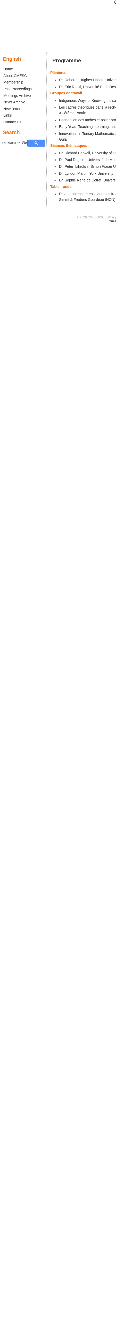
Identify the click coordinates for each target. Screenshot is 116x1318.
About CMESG (15, 76)
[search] (14, 143)
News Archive (14, 102)
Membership (13, 82)
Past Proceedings (17, 89)
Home (8, 69)
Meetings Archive (17, 96)
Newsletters (12, 109)
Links (7, 115)
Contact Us (12, 122)
